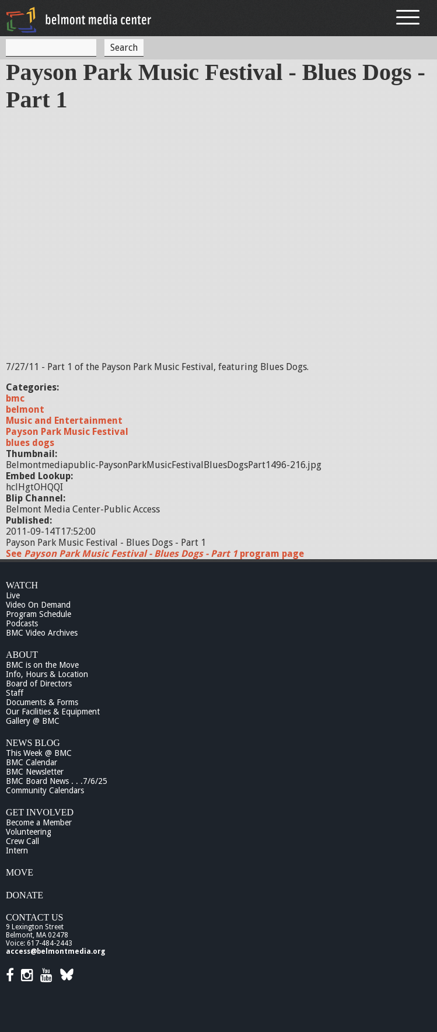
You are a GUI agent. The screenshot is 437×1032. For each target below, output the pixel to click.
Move (19, 872)
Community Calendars (45, 790)
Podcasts (22, 623)
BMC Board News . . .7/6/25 (56, 781)
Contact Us (34, 917)
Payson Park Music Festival (67, 431)
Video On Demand (38, 604)
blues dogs (30, 442)
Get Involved (40, 812)
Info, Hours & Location (47, 674)
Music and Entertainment (64, 420)
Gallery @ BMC (33, 721)
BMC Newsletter (35, 771)
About (22, 655)
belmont (25, 409)
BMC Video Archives (42, 632)
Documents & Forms (42, 702)
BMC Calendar (31, 762)
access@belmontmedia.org (55, 951)
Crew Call (22, 841)
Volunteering (28, 831)
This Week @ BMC (39, 753)
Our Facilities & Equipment (53, 711)
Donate (24, 895)
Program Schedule (38, 614)
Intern (17, 850)
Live (13, 595)
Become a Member (39, 822)
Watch (22, 585)
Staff (14, 693)
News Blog (33, 743)
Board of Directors (39, 683)
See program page (155, 553)
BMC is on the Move (42, 665)
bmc (15, 398)
